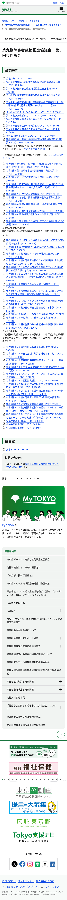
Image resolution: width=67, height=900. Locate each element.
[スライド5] (13, 779)
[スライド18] (48, 779)
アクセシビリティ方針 (13, 886)
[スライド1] (2, 779)
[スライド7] (18, 779)
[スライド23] (61, 779)
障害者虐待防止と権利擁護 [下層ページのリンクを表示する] (35, 689)
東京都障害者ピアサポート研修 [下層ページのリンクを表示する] (35, 638)
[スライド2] (5, 779)
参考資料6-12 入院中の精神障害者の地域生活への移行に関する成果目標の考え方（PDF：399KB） (34, 268)
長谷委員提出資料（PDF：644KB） (24, 424)
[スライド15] (40, 779)
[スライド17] (45, 779)
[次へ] (54, 779)
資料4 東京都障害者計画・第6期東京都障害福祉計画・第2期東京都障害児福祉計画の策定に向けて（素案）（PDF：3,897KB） (34, 105)
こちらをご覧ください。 (36, 149)
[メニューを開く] (61, 10)
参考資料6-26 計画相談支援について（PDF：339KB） (33, 380)
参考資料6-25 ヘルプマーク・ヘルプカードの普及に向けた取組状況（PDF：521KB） (34, 375)
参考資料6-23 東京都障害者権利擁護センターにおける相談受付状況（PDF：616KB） (34, 361)
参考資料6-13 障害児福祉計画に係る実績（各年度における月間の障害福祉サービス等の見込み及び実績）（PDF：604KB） (34, 277)
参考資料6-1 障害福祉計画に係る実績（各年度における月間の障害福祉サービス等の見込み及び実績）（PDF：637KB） (35, 187)
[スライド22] (58, 779)
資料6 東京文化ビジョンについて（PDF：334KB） (31, 115)
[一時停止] (64, 779)
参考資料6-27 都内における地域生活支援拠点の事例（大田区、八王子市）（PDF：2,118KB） (34, 385)
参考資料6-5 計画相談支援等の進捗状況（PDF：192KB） (35, 211)
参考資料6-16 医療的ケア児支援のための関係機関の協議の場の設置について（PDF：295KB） (34, 302)
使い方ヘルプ (33, 886)
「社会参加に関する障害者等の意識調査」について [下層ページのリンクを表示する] (35, 707)
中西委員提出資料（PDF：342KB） (24, 427)
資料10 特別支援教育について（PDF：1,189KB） (31, 135)
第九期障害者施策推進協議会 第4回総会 (25, 38)
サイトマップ (52, 886)
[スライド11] (29, 779)
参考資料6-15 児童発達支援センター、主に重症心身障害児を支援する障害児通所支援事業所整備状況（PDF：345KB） (34, 294)
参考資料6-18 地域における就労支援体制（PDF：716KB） (35, 314)
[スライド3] (8, 779)
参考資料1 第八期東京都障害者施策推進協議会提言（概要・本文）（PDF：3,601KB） (34, 140)
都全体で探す (59, 2)
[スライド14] (37, 779)
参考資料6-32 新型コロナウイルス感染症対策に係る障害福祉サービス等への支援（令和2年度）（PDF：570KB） (34, 415)
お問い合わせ (9, 881)
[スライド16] (42, 779)
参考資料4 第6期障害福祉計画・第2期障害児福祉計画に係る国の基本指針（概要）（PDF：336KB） (34, 165)
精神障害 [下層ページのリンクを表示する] (35, 610)
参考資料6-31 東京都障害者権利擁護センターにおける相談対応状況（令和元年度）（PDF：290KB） (34, 409)
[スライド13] (34, 779)
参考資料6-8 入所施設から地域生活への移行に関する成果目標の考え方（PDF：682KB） (35, 241)
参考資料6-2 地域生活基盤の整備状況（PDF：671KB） (34, 194)
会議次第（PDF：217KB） (19, 78)
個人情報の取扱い (45, 881)
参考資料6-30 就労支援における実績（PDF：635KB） (33, 404)
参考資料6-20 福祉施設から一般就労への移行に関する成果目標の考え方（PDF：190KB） (34, 326)
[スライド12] (32, 779)
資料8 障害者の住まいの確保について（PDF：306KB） (34, 125)
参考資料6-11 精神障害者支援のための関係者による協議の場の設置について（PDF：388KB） (34, 262)
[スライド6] (16, 779)
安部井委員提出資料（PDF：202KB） (25, 420)
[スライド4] (10, 779)
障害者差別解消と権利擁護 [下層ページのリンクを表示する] (35, 681)
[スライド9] (24, 779)
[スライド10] (26, 779)
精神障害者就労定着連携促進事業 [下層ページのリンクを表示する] (35, 646)
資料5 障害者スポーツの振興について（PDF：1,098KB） (35, 112)
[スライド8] (21, 779)
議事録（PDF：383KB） (18, 449)
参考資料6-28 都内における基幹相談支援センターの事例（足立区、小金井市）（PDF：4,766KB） (34, 392)
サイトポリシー (26, 881)
